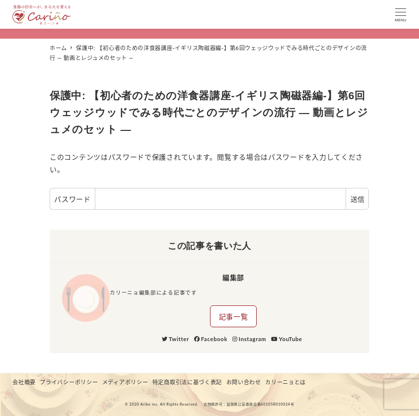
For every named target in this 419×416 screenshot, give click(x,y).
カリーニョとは (285, 382)
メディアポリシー (125, 382)
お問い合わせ (243, 382)
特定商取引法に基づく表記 (187, 382)
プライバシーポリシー (69, 382)
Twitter (175, 339)
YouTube (286, 339)
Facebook (211, 339)
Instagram (249, 339)
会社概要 (24, 382)
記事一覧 (233, 316)
